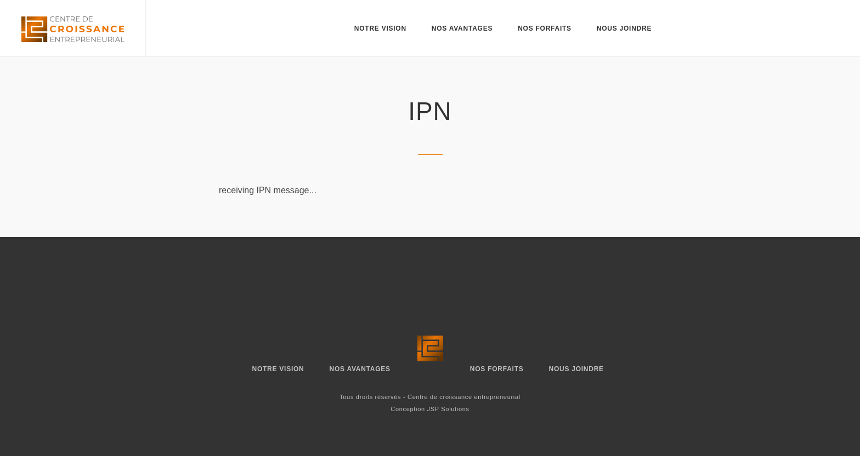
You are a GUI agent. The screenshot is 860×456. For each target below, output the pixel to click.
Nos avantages (462, 28)
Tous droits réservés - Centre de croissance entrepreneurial (430, 397)
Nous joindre (624, 28)
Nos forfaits (545, 28)
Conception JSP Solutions (430, 409)
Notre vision (380, 28)
